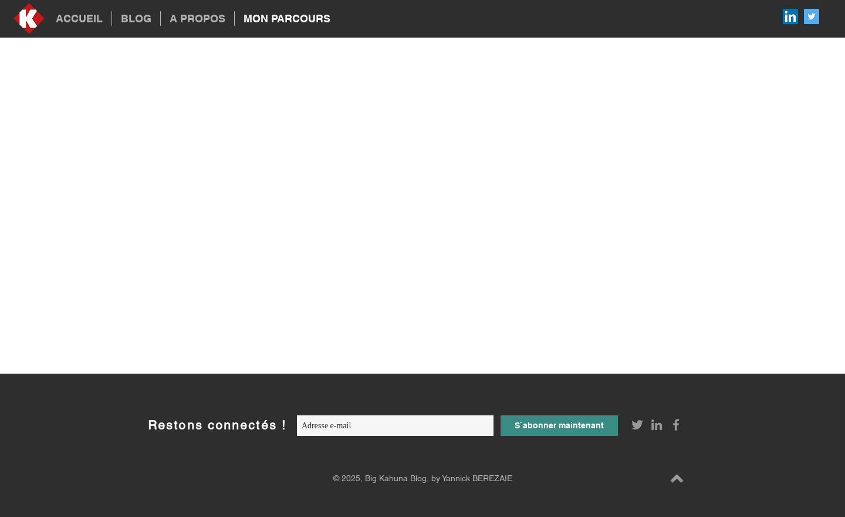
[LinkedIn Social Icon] (790, 16)
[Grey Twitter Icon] (637, 424)
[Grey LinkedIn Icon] (656, 424)
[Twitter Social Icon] (811, 16)
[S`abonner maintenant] (559, 425)
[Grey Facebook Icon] (676, 424)
